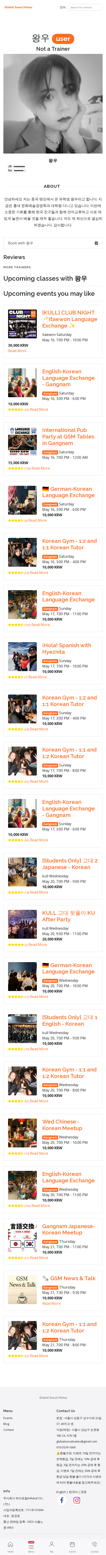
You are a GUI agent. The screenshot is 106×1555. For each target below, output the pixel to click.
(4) (17, 520)
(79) (18, 1049)
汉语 (83, 1492)
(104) (19, 468)
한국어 (73, 1492)
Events (8, 1418)
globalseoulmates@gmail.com (76, 1441)
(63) (18, 410)
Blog (6, 1424)
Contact (8, 1430)
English (61, 1492)
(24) (18, 573)
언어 (63, 7)
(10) (18, 1153)
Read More (17, 350)
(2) (18, 945)
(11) (18, 997)
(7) (17, 677)
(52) (18, 782)
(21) (18, 1258)
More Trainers (17, 267)
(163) (19, 625)
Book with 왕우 (53, 243)
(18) (18, 892)
